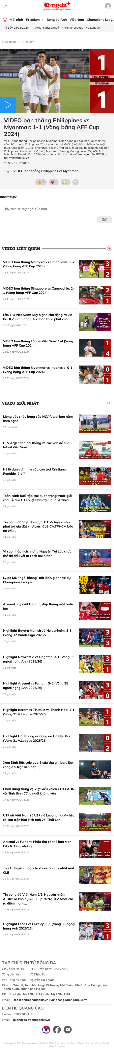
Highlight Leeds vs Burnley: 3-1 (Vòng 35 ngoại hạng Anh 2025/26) (39, 926)
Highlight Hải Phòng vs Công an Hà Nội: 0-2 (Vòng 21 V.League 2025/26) (36, 738)
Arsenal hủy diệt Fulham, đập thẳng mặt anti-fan (38, 606)
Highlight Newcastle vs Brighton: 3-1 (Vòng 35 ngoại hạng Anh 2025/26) (38, 659)
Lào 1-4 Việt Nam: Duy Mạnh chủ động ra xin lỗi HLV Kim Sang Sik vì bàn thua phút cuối (37, 317)
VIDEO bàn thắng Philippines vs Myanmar (45, 171)
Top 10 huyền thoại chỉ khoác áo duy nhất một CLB (38, 870)
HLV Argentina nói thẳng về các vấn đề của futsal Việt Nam (36, 445)
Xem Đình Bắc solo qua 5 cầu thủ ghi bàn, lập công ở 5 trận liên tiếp (38, 764)
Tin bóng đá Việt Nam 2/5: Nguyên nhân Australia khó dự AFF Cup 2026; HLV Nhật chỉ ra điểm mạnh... (38, 898)
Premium (35, 20)
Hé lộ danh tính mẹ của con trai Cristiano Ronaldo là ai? (34, 471)
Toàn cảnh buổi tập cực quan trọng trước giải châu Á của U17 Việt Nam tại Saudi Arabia (37, 498)
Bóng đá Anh (57, 20)
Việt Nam (77, 20)
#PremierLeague (72, 27)
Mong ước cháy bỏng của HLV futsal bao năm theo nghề (38, 418)
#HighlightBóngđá (47, 27)
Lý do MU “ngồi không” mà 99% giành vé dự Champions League (36, 580)
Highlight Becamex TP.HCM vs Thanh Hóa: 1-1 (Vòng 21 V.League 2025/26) (38, 712)
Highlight (28, 42)
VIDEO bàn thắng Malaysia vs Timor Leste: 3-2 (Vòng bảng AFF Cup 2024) (39, 264)
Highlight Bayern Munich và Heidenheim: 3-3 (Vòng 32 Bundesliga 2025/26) (37, 632)
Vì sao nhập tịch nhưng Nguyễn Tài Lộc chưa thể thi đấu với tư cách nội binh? (37, 553)
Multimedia (9, 42)
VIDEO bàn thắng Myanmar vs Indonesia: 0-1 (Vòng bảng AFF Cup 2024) (38, 370)
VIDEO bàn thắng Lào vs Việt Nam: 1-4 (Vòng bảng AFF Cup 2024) (38, 343)
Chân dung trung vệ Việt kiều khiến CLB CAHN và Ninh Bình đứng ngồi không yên (38, 791)
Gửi (104, 219)
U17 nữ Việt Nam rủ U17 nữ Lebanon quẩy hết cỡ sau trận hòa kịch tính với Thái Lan (38, 817)
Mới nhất (16, 20)
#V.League (93, 27)
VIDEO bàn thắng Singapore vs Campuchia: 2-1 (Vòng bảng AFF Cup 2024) (38, 290)
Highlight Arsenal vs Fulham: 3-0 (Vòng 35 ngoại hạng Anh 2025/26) (35, 685)
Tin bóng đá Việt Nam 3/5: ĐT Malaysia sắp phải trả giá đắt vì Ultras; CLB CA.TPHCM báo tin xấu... (38, 526)
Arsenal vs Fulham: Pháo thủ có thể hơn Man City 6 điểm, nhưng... (37, 844)
